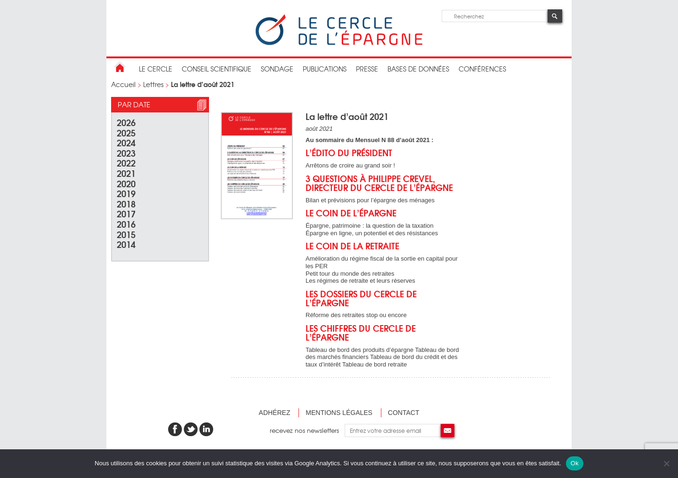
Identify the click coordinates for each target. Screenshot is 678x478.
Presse (367, 68)
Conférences (482, 68)
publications (325, 68)
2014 (126, 244)
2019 (126, 193)
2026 (126, 122)
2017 (126, 213)
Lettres (153, 84)
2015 (126, 234)
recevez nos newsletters (307, 430)
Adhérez (275, 412)
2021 (126, 173)
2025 (126, 132)
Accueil (123, 84)
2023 (126, 152)
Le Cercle (155, 68)
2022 (126, 162)
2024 (126, 142)
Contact (404, 412)
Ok (575, 463)
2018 (126, 203)
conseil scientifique (216, 68)
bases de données (418, 68)
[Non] (666, 463)
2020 (126, 183)
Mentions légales (339, 412)
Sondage (277, 68)
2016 (126, 223)
